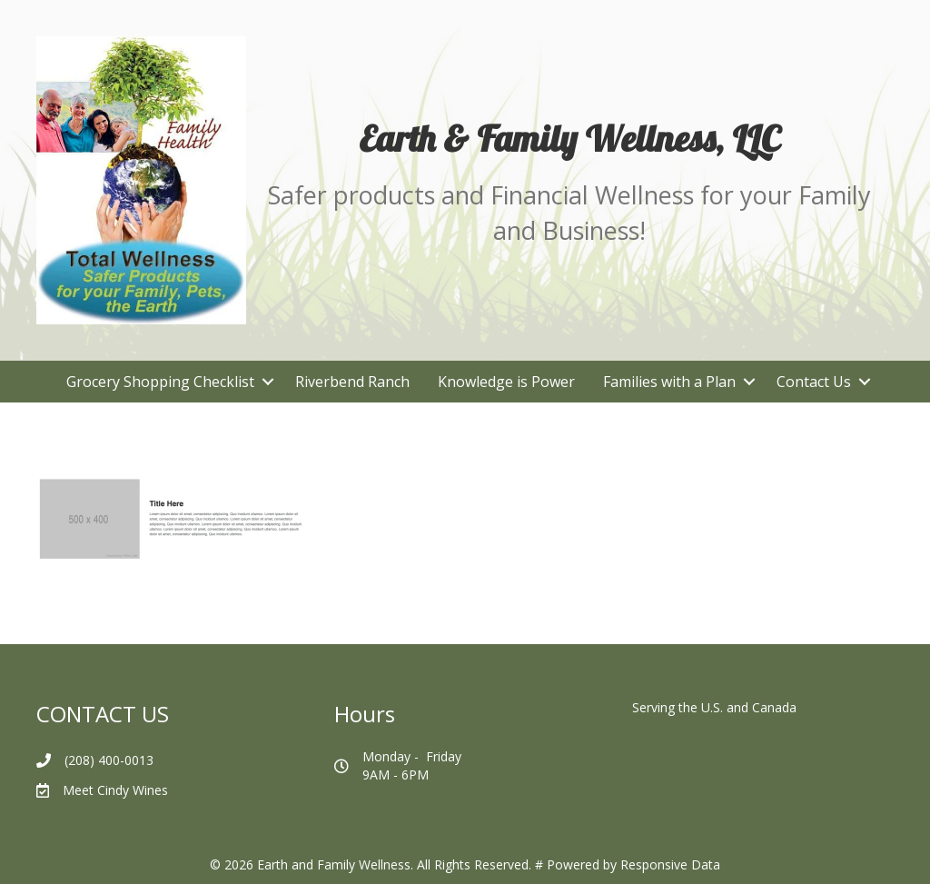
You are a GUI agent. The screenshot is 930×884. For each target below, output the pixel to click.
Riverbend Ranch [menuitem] (352, 382)
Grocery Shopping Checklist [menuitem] (160, 382)
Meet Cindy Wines (115, 790)
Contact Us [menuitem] (814, 382)
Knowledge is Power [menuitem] (506, 382)
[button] (267, 381)
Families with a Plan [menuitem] (669, 382)
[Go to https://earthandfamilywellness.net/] (569, 138)
